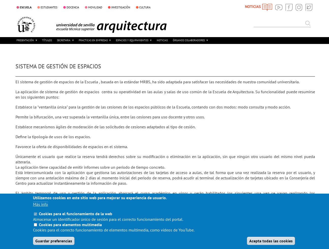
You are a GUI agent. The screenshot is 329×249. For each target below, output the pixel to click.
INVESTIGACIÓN (120, 7)
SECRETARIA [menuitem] (65, 42)
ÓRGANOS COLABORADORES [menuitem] (190, 42)
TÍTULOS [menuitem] (47, 40)
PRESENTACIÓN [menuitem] (26, 42)
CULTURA (144, 7)
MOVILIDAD (95, 7)
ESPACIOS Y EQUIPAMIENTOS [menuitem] (133, 42)
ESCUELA (26, 7)
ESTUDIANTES (49, 7)
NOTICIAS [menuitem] (162, 40)
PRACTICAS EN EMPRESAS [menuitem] (94, 42)
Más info (40, 209)
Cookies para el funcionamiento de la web (75, 219)
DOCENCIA (73, 7)
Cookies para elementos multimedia (70, 229)
